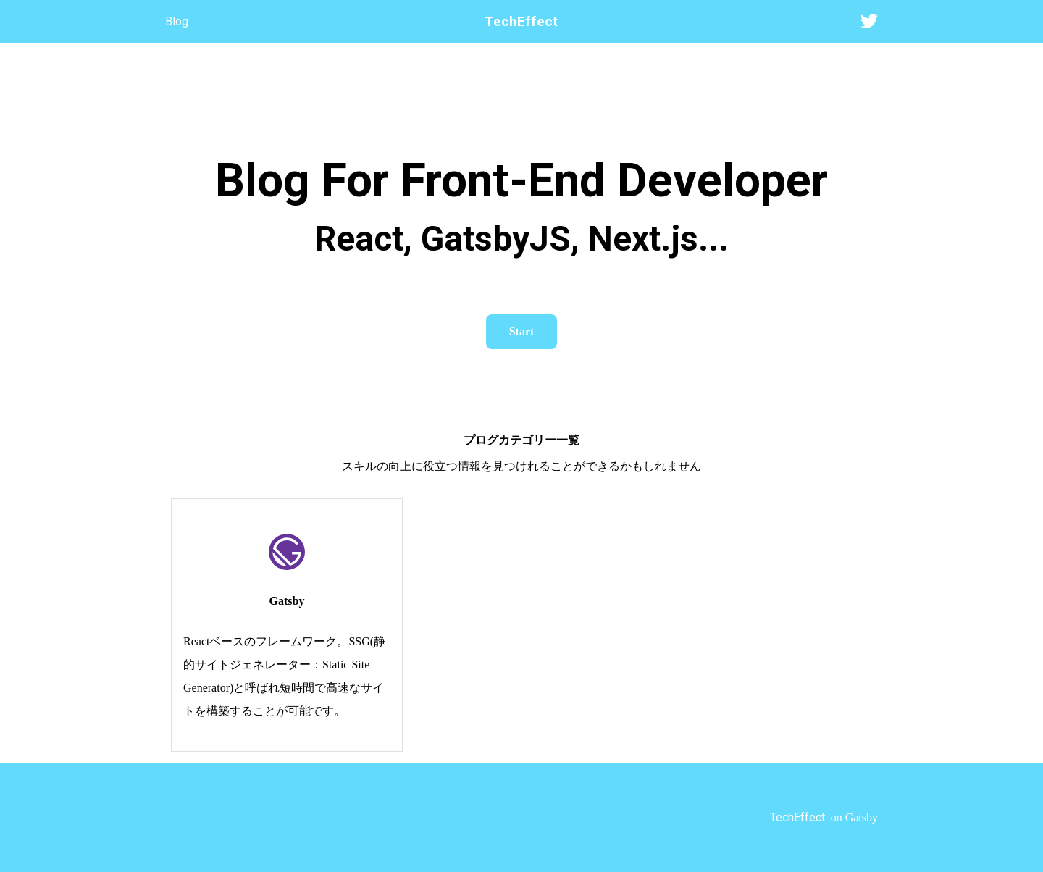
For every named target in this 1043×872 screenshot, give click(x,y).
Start (522, 331)
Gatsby (287, 601)
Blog (176, 21)
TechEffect (521, 21)
